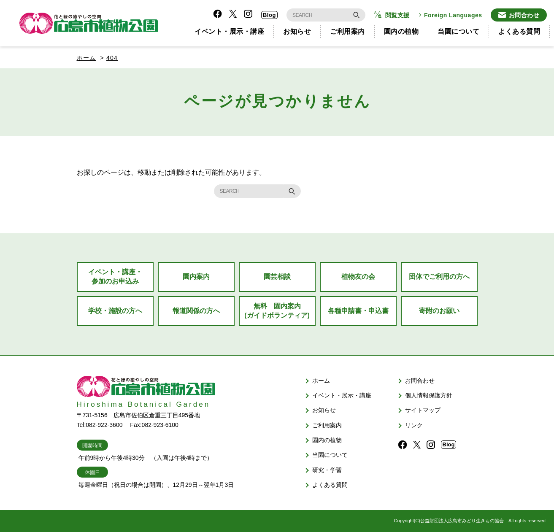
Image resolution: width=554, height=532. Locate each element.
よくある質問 (519, 31)
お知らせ (297, 31)
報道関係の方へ (196, 310)
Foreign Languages (453, 15)
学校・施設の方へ (115, 310)
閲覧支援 (397, 15)
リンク (414, 425)
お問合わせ (524, 15)
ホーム (86, 57)
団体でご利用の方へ (439, 276)
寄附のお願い (439, 310)
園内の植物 (401, 31)
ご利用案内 (347, 31)
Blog (269, 15)
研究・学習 (327, 470)
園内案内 (196, 276)
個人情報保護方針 (428, 395)
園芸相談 (277, 276)
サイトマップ (422, 410)
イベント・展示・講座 (229, 31)
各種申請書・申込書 (358, 310)
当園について (458, 31)
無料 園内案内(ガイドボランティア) (277, 310)
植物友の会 (358, 276)
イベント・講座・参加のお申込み (115, 276)
